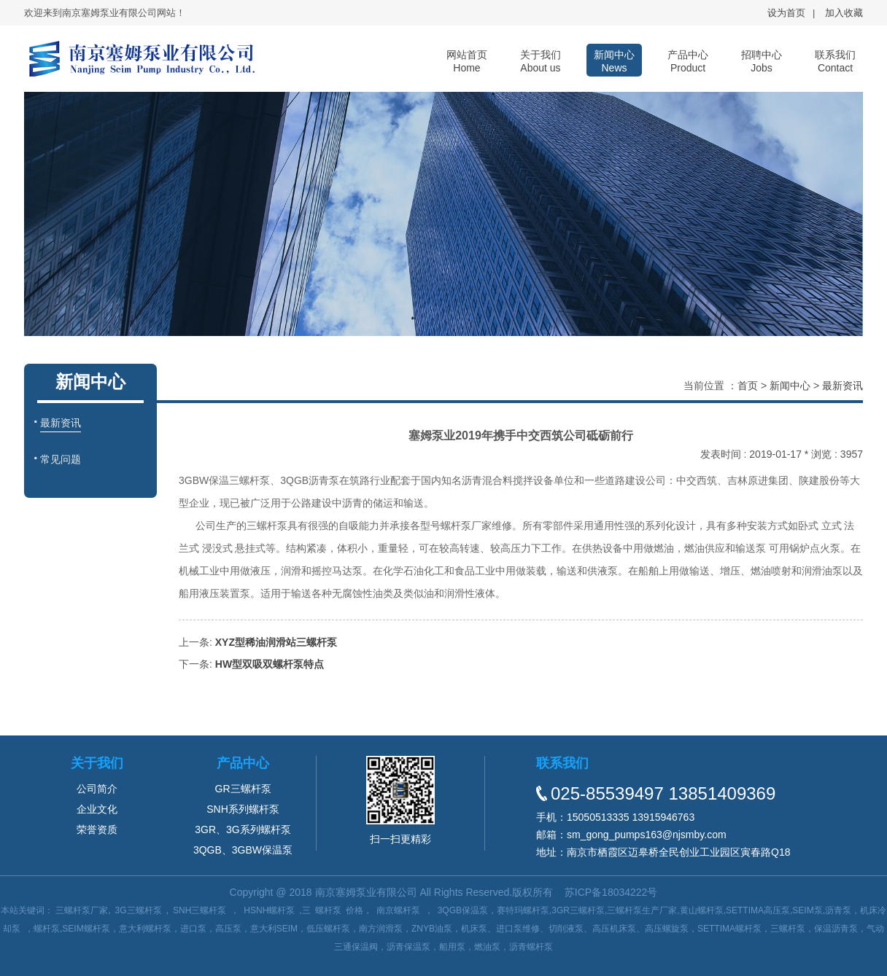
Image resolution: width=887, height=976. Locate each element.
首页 (747, 385)
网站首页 (466, 61)
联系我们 (835, 61)
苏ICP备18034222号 (611, 892)
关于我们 (540, 61)
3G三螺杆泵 (138, 910)
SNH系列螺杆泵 (242, 809)
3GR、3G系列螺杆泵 (242, 829)
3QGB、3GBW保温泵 (243, 850)
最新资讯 (842, 385)
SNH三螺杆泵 (199, 910)
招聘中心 (761, 61)
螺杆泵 (328, 910)
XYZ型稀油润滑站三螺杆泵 (276, 642)
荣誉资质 (97, 829)
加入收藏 (844, 12)
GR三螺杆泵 (243, 789)
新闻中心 (614, 61)
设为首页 (786, 12)
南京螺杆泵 (398, 910)
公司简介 (97, 789)
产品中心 (687, 61)
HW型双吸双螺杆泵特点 (269, 664)
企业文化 (97, 809)
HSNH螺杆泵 (269, 910)
